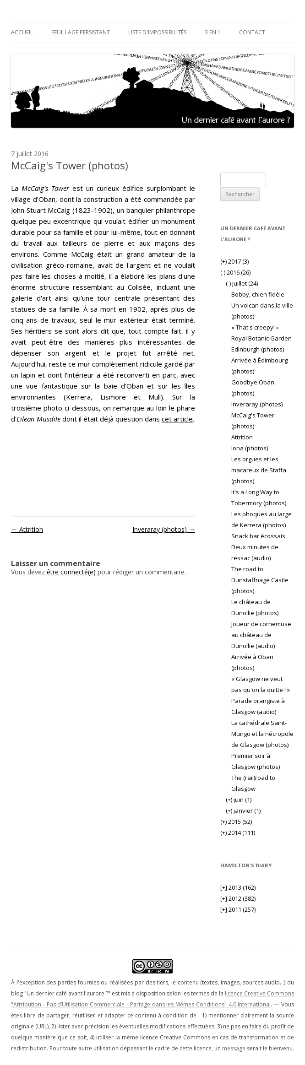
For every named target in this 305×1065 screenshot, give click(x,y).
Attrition (27, 529)
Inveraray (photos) (163, 529)
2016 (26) (235, 272)
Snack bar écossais (258, 536)
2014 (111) (237, 832)
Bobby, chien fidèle (257, 294)
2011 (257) (238, 909)
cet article (177, 418)
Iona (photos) (249, 448)
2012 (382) (238, 898)
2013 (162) (238, 887)
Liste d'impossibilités (157, 32)
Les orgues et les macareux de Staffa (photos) (258, 470)
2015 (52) (236, 821)
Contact (252, 32)
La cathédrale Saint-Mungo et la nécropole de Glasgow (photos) (262, 734)
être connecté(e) (71, 572)
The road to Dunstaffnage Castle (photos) (260, 580)
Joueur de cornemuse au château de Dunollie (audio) (261, 635)
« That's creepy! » (255, 327)
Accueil (22, 32)
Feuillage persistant (80, 32)
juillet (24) (242, 283)
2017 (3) (234, 261)
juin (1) (238, 799)
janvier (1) (243, 810)
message (233, 1048)
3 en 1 (213, 32)
